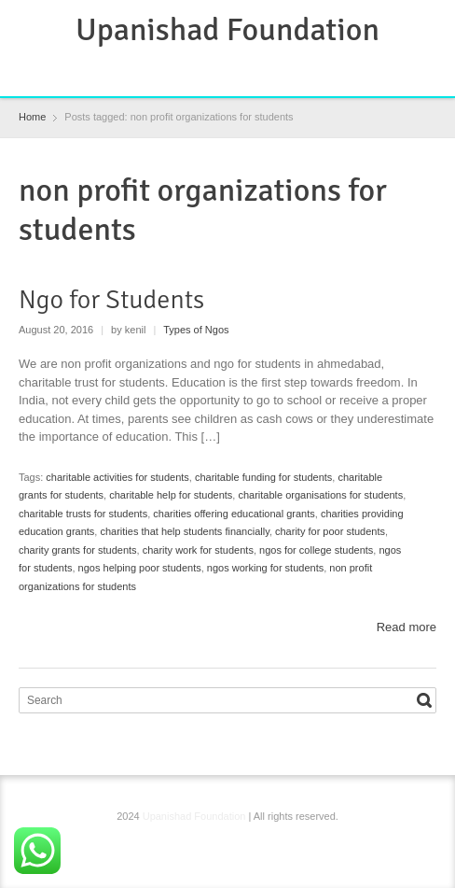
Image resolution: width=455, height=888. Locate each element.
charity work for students (198, 550)
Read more (406, 627)
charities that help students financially (184, 531)
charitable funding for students (263, 477)
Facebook (184, 70)
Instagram (245, 70)
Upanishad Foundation (227, 29)
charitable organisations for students (320, 494)
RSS (214, 70)
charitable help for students (170, 494)
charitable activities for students (117, 477)
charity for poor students (330, 531)
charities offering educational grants (233, 513)
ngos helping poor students (139, 567)
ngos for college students (316, 550)
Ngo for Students (111, 300)
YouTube (275, 70)
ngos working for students (265, 567)
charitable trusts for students (83, 513)
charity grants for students (78, 550)
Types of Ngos (195, 329)
